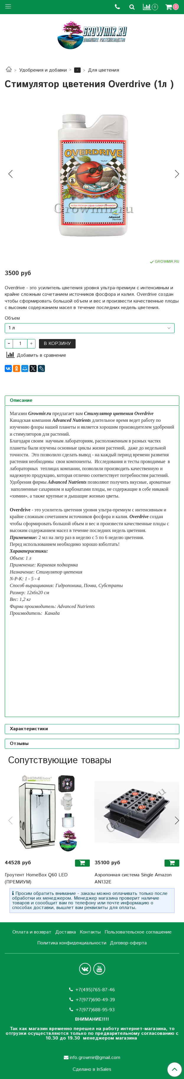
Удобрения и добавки (43, 70)
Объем (12, 318)
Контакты (90, 932)
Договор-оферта (128, 943)
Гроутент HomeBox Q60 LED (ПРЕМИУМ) (36, 878)
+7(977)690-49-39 (95, 1000)
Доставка (65, 932)
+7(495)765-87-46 (95, 990)
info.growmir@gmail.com (95, 1057)
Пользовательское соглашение (138, 932)
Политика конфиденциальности (71, 943)
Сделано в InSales (92, 1069)
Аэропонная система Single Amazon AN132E (133, 878)
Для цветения (103, 70)
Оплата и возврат (31, 932)
